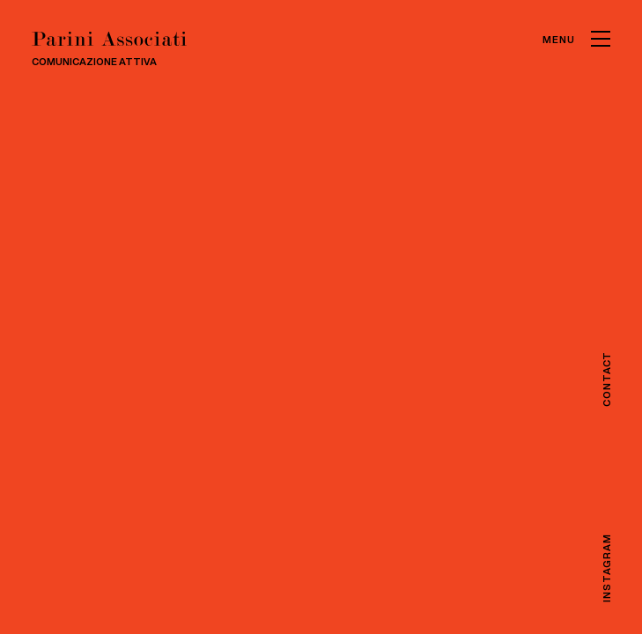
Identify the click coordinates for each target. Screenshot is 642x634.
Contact (605, 379)
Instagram (605, 568)
